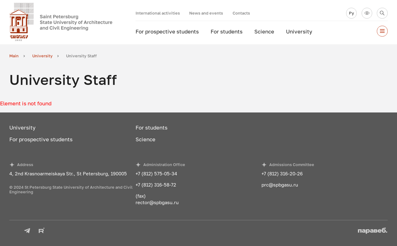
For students (227, 31)
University (299, 31)
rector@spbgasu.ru (157, 202)
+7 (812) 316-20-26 (282, 173)
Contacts (241, 13)
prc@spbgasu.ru (279, 184)
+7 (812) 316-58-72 (156, 184)
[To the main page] (72, 22)
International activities (158, 13)
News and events (206, 13)
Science (264, 31)
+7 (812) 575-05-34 (156, 173)
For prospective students (167, 31)
